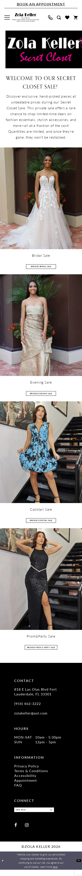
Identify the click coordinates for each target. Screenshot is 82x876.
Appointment (25, 784)
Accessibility (25, 779)
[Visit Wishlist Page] (67, 17)
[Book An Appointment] (41, 4)
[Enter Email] (34, 815)
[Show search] (59, 18)
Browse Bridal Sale (41, 266)
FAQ (18, 789)
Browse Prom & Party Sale (41, 650)
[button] (7, 17)
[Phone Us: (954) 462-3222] (50, 17)
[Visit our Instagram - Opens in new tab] (27, 831)
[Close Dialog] (4, 867)
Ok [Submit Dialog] (78, 867)
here (55, 873)
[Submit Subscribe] (49, 815)
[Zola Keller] (25, 17)
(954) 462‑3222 (27, 707)
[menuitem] (7, 17)
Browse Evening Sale (41, 394)
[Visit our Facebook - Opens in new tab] (15, 831)
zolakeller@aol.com (30, 717)
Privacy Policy (26, 770)
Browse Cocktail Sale (41, 523)
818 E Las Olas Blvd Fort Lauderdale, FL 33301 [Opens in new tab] (35, 696)
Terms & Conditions (31, 775)
